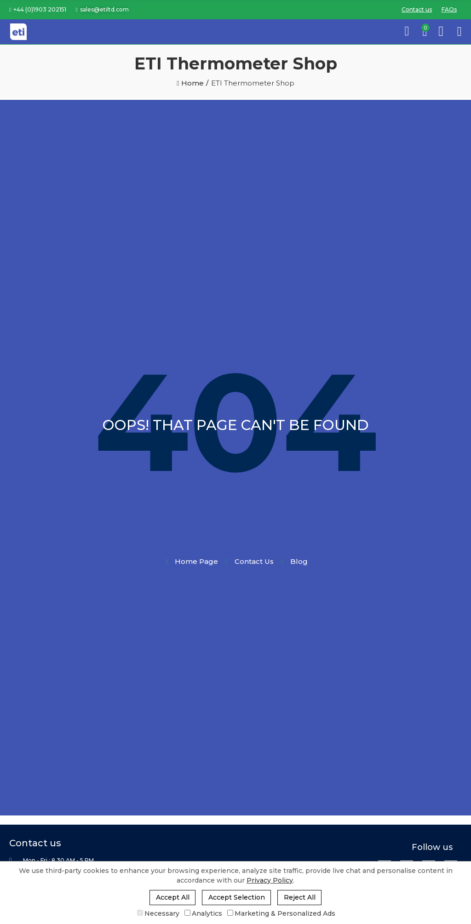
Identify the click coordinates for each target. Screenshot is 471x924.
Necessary (158, 913)
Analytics (203, 913)
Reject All (300, 897)
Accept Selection (236, 897)
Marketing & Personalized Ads (281, 913)
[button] (37, 9)
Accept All (173, 897)
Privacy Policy (270, 880)
